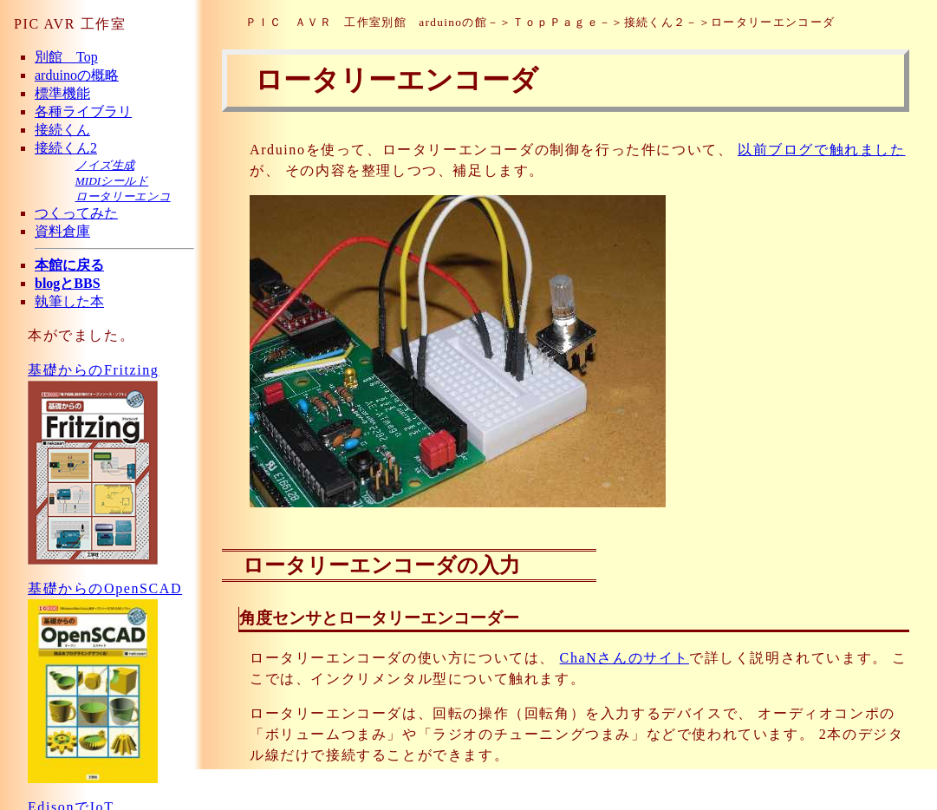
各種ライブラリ (83, 111)
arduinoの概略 (77, 75)
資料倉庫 (62, 231)
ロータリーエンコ (123, 196)
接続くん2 (66, 147)
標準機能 (62, 93)
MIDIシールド (112, 180)
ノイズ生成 (104, 165)
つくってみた (76, 213)
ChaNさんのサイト (624, 657)
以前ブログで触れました (822, 149)
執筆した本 (69, 301)
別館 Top (66, 56)
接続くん (62, 129)
